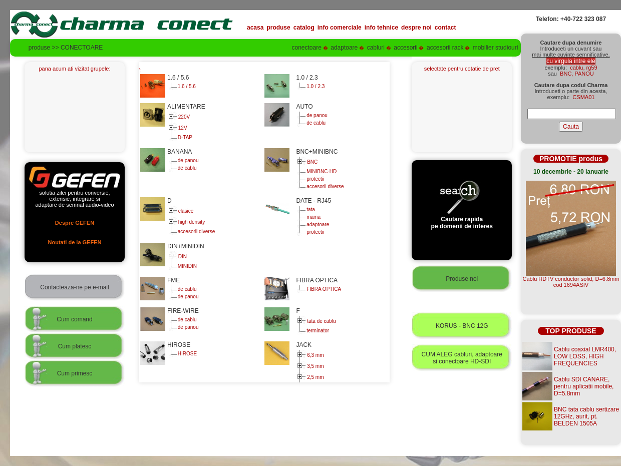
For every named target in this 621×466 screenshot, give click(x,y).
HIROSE (186, 353)
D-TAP (184, 137)
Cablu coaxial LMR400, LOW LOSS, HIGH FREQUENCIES (585, 356)
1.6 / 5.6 (186, 86)
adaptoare (317, 224)
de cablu (315, 123)
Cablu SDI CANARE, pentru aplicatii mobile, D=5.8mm (583, 386)
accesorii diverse (324, 186)
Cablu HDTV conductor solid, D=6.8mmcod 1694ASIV (571, 282)
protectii (314, 179)
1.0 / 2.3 (315, 86)
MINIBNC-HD (321, 171)
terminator (317, 330)
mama (313, 217)
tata (310, 209)
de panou (316, 115)
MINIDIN (186, 266)
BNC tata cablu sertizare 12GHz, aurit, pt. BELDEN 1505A (586, 416)
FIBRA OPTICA (323, 289)
